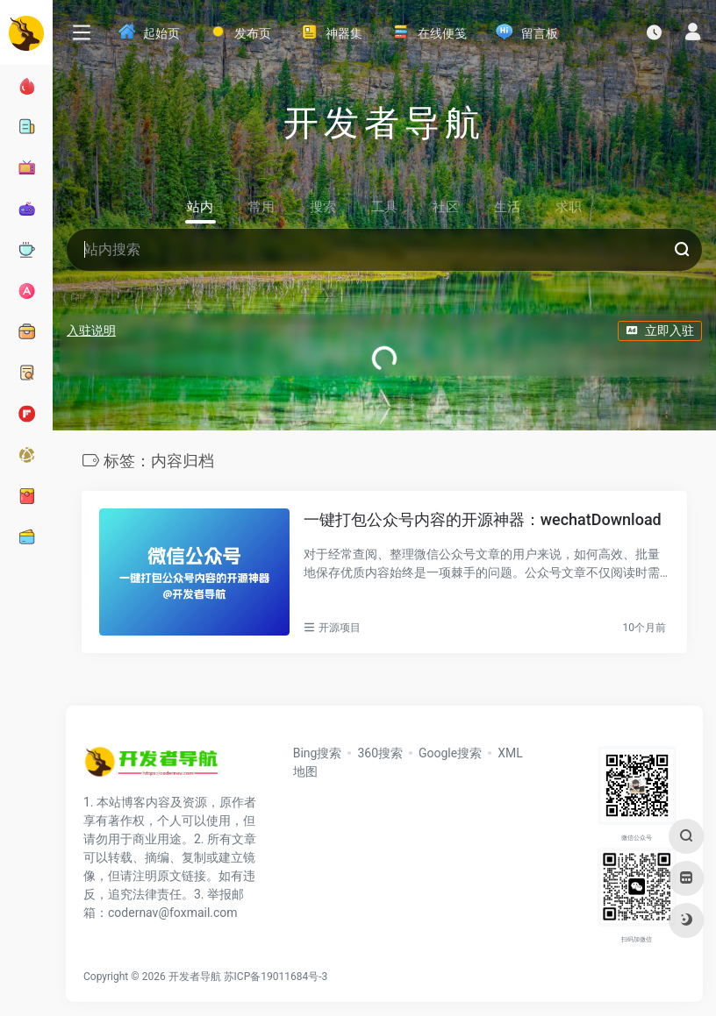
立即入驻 (660, 330)
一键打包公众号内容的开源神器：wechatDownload (483, 519)
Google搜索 (450, 753)
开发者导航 (194, 976)
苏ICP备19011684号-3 (276, 976)
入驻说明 (91, 330)
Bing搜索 (317, 753)
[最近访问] (654, 32)
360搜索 (380, 753)
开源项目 (340, 628)
